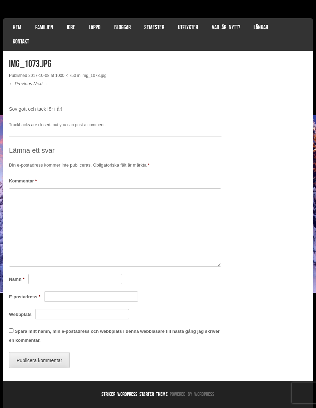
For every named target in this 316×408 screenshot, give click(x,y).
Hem (17, 27)
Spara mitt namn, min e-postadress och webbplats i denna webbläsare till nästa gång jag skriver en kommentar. (114, 336)
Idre (71, 27)
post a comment (90, 124)
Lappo (94, 27)
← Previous (20, 83)
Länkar (261, 27)
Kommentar (23, 180)
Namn (16, 279)
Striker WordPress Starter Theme (134, 394)
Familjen (44, 27)
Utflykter (188, 27)
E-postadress (24, 296)
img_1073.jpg (94, 75)
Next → (40, 83)
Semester (154, 27)
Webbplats (20, 314)
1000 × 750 (65, 75)
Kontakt (21, 41)
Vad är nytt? (226, 27)
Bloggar (122, 27)
